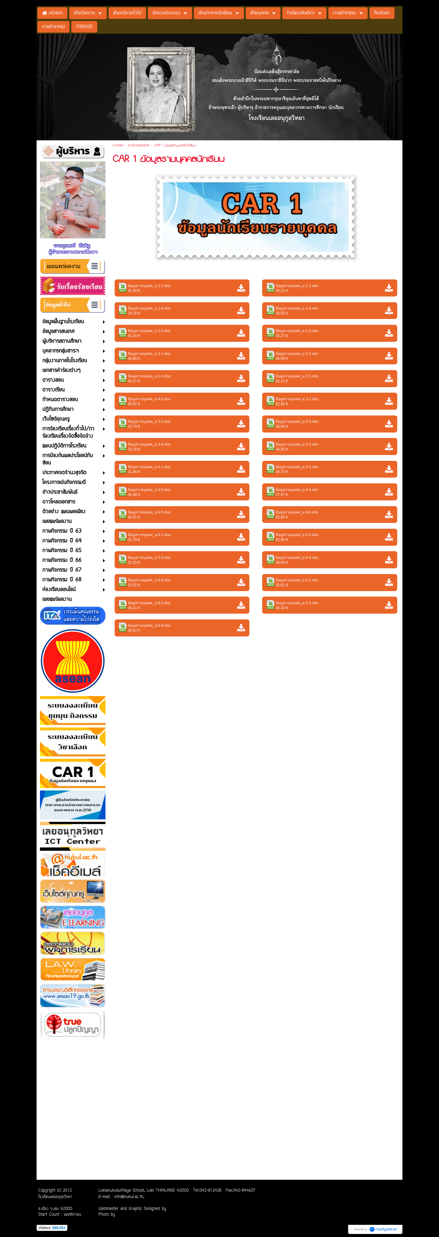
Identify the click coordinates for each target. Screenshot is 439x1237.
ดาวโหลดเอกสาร (138, 145)
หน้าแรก (118, 145)
